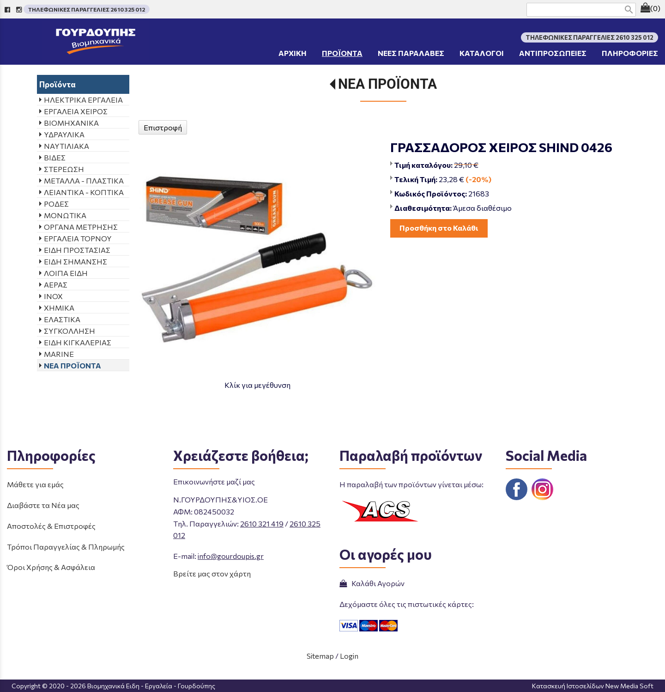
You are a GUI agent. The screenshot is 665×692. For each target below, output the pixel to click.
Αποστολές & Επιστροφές (51, 525)
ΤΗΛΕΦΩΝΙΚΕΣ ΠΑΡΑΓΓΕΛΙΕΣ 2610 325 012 (86, 9)
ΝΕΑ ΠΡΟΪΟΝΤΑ (387, 84)
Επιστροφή (163, 127)
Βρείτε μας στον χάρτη (212, 573)
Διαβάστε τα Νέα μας (43, 505)
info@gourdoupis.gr (231, 555)
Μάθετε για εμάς (35, 484)
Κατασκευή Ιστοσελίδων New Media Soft (592, 686)
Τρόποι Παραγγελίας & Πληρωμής (66, 546)
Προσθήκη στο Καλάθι (438, 227)
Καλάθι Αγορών (372, 583)
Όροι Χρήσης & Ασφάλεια (51, 567)
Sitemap (320, 655)
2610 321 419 (262, 523)
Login (349, 655)
